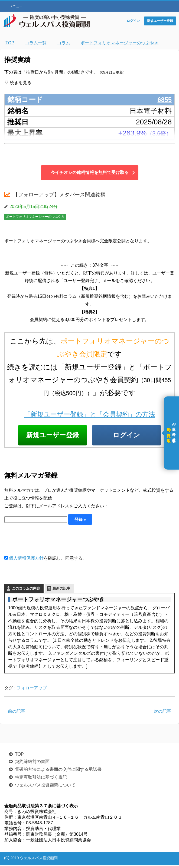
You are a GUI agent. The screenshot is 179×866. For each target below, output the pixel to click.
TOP (19, 755)
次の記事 (162, 712)
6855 (164, 99)
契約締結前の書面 (32, 763)
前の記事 (16, 712)
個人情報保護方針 (26, 559)
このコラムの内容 (26, 590)
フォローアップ (32, 689)
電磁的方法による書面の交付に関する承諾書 (58, 770)
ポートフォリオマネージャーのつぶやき (35, 217)
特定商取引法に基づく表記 (41, 778)
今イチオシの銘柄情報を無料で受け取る (90, 172)
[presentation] (45, 540)
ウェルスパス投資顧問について (45, 786)
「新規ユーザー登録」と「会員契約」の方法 (90, 414)
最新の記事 (61, 590)
